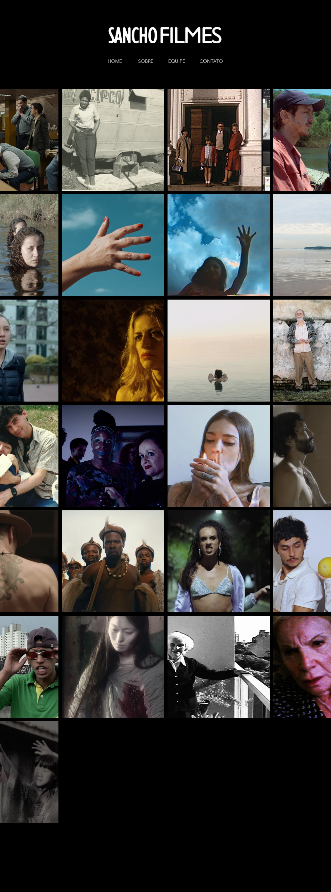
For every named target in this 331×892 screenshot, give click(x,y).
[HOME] (116, 61)
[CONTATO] (211, 61)
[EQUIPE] (177, 61)
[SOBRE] (146, 61)
